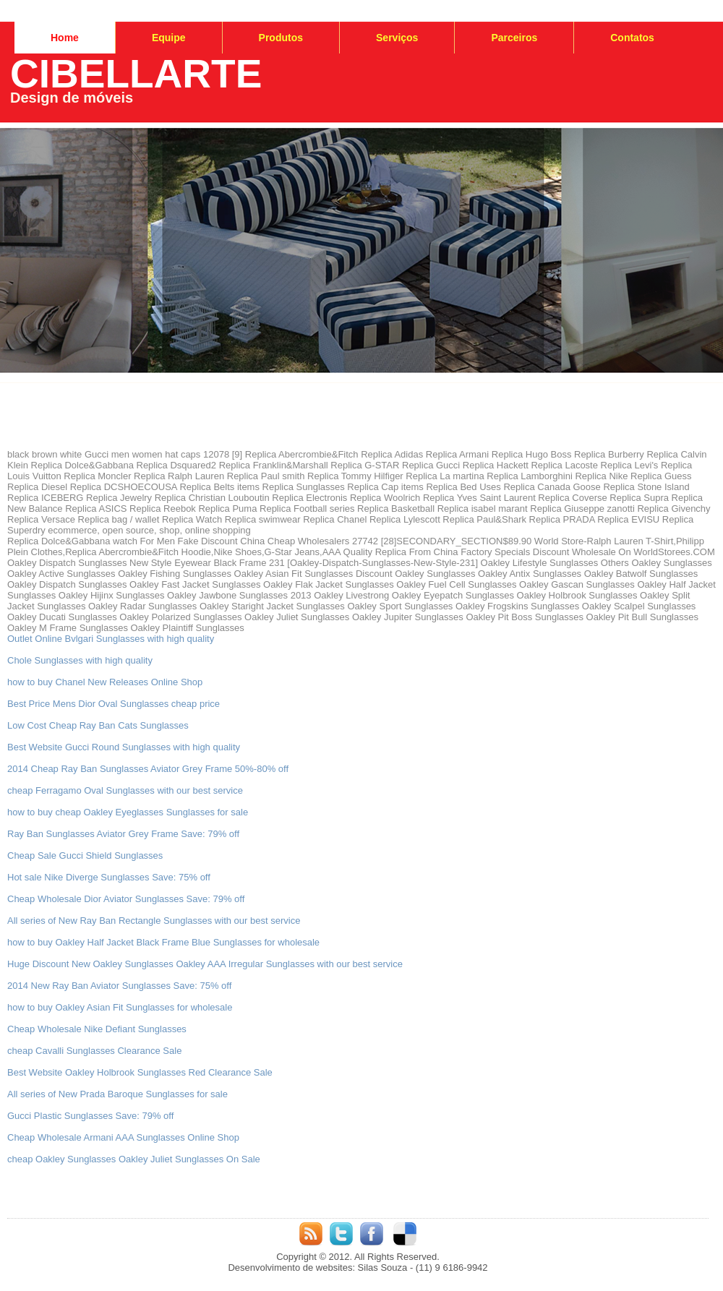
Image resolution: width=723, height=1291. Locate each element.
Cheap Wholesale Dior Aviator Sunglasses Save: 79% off (125, 898)
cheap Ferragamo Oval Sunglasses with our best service (125, 790)
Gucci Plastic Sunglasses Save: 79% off (90, 1115)
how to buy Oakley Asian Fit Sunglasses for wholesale (119, 1007)
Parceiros (514, 37)
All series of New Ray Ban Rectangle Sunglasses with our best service (153, 920)
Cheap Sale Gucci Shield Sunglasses (85, 855)
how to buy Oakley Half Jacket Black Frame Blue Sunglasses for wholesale (163, 942)
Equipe (169, 37)
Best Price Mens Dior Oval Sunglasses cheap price (113, 703)
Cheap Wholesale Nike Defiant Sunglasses (97, 1029)
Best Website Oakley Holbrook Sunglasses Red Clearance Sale (140, 1072)
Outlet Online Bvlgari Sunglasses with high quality (110, 638)
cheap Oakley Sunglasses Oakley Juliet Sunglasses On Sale (133, 1159)
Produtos (281, 37)
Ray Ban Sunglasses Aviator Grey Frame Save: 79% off (123, 833)
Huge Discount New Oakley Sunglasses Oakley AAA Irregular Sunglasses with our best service (205, 963)
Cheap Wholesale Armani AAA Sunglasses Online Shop (123, 1137)
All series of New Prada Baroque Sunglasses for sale (117, 1094)
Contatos (632, 37)
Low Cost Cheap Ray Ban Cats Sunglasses (98, 725)
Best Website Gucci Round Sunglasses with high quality (123, 747)
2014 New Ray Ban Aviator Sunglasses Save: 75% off (119, 985)
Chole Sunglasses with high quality (80, 660)
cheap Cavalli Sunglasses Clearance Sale (94, 1050)
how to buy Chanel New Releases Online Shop (104, 682)
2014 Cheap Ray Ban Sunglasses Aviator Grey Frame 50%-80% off (147, 768)
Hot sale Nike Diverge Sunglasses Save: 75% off (108, 877)
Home (65, 37)
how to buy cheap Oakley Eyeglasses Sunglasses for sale (127, 812)
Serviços (397, 37)
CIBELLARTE (136, 73)
